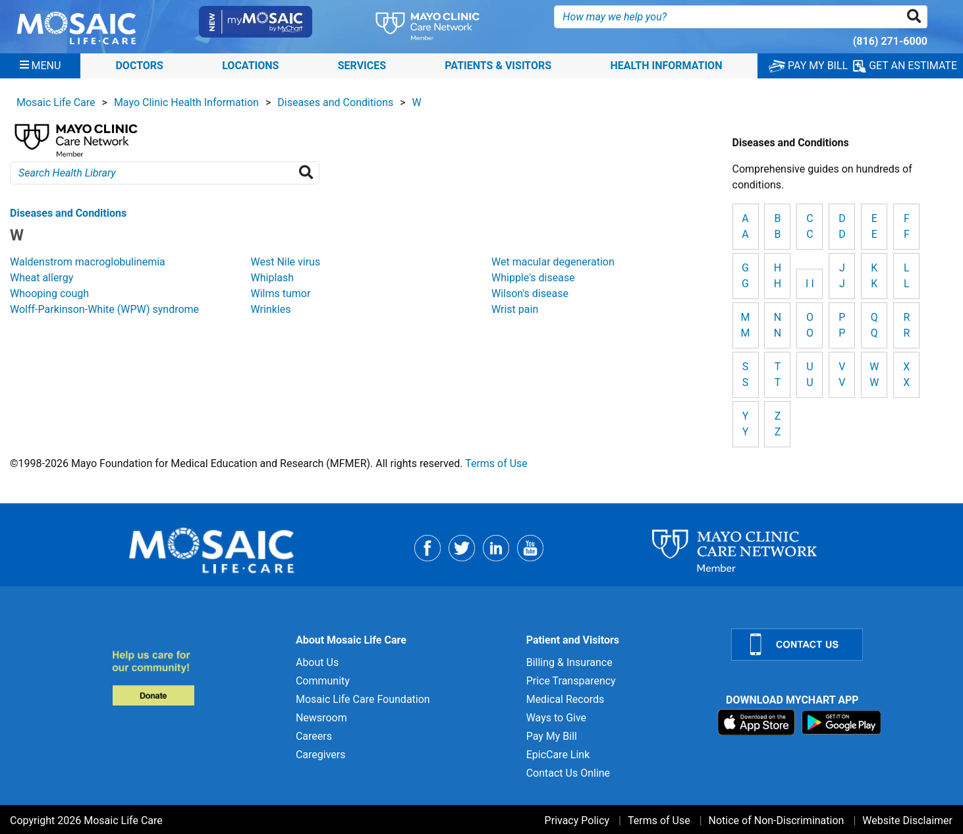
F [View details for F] (907, 234)
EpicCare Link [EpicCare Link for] (558, 754)
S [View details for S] (745, 382)
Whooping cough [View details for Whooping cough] (49, 293)
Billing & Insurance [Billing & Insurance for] (569, 662)
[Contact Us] (839, 644)
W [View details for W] (874, 382)
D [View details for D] (842, 234)
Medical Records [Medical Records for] (565, 699)
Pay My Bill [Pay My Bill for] (551, 736)
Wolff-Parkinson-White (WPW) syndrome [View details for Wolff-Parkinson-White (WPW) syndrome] (104, 309)
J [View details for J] (842, 283)
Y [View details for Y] (745, 432)
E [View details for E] (874, 234)
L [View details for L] (907, 283)
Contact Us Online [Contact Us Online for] (568, 773)
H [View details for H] (777, 283)
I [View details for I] (812, 283)
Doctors (139, 65)
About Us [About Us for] (317, 662)
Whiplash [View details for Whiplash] (272, 277)
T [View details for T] (778, 382)
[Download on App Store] (757, 721)
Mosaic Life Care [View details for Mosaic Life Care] (56, 102)
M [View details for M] (745, 333)
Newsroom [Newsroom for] (321, 717)
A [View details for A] (745, 234)
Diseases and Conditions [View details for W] (68, 213)
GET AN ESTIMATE (905, 65)
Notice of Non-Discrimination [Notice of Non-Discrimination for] (776, 820)
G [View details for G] (745, 283)
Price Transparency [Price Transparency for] (571, 681)
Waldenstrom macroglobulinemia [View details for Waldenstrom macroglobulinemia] (87, 262)
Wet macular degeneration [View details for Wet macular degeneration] (553, 262)
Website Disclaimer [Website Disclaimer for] (907, 820)
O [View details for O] (809, 333)
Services (362, 65)
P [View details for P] (842, 333)
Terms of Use (496, 463)
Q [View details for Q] (874, 333)
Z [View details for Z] (778, 432)
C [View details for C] (809, 234)
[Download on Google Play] (841, 721)
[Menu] (40, 65)
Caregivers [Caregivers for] (321, 754)
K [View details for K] (874, 283)
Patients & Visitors (498, 65)
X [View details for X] (906, 382)
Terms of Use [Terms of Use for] (659, 820)
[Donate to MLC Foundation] (196, 678)
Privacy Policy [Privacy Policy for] (577, 820)
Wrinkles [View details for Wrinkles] (271, 309)
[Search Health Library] (308, 173)
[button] (916, 17)
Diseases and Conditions (335, 102)
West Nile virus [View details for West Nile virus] (286, 262)
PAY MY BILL (808, 65)
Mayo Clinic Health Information (186, 102)
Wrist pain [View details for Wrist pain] (514, 309)
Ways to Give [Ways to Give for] (556, 717)
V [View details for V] (842, 382)
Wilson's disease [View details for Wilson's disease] (529, 293)
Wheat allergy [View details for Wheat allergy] (41, 277)
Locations (250, 65)
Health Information (666, 65)
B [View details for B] (777, 234)
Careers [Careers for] (314, 736)
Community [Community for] (323, 681)
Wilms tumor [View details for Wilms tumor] (281, 293)
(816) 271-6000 (890, 41)
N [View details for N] (777, 333)
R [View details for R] (906, 333)
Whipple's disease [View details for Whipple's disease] (533, 277)
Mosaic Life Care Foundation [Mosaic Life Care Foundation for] (363, 699)
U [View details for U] (809, 382)
